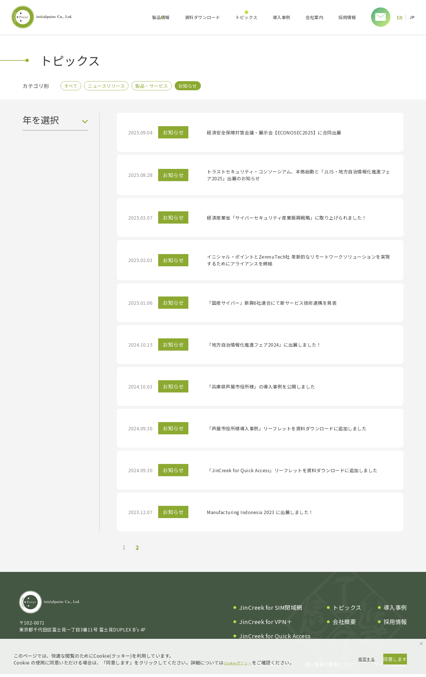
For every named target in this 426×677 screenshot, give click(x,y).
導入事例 (281, 17)
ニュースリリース (109, 87)
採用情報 (347, 17)
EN (399, 17)
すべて (72, 87)
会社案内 (314, 17)
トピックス (246, 17)
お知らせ (195, 87)
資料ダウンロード (202, 17)
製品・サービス (157, 87)
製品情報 (161, 17)
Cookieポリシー (241, 640)
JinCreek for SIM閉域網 (270, 610)
